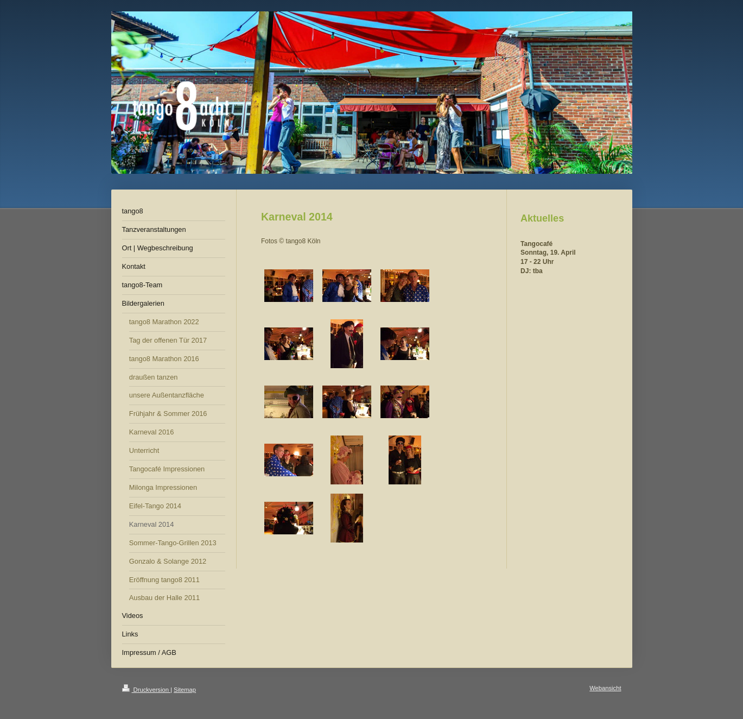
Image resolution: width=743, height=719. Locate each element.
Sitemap (185, 689)
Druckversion (146, 689)
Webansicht (605, 688)
